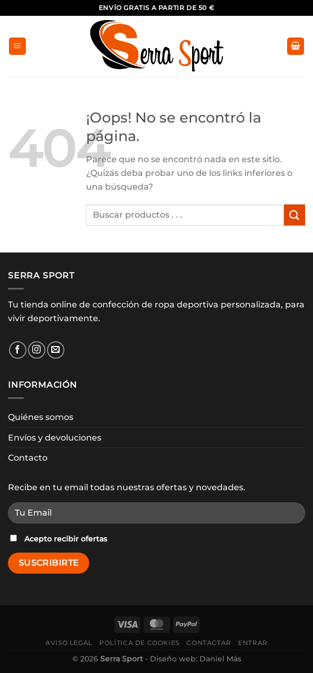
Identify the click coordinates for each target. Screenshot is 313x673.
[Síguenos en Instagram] (36, 350)
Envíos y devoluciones (54, 438)
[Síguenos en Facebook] (17, 350)
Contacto (28, 458)
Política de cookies (139, 643)
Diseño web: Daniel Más (195, 658)
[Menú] (17, 46)
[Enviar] (294, 214)
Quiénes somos (40, 417)
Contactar (208, 643)
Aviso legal (68, 643)
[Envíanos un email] (55, 350)
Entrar (253, 643)
